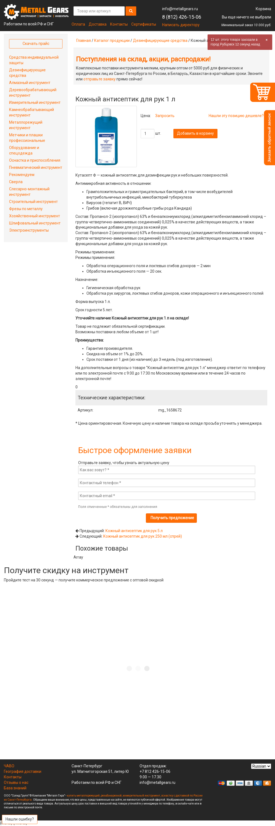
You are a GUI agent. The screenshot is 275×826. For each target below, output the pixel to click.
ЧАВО (9, 766)
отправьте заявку (99, 79)
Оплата (78, 24)
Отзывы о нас (16, 782)
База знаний (15, 788)
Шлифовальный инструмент (35, 223)
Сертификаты (143, 24)
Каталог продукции (112, 40)
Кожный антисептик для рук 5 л (134, 531)
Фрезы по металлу (26, 209)
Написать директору (181, 25)
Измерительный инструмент (35, 102)
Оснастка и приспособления (34, 160)
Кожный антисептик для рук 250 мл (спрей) (142, 536)
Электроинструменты (29, 230)
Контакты (119, 24)
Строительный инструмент (33, 201)
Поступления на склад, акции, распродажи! (143, 59)
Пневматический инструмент (35, 167)
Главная (83, 40)
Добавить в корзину (195, 133)
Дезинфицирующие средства (160, 40)
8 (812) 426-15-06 (181, 17)
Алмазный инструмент (29, 82)
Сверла (16, 182)
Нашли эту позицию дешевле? (236, 115)
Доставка (98, 24)
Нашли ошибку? (20, 819)
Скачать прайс (36, 43)
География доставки (22, 771)
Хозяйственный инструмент (34, 216)
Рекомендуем (21, 174)
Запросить (165, 115)
